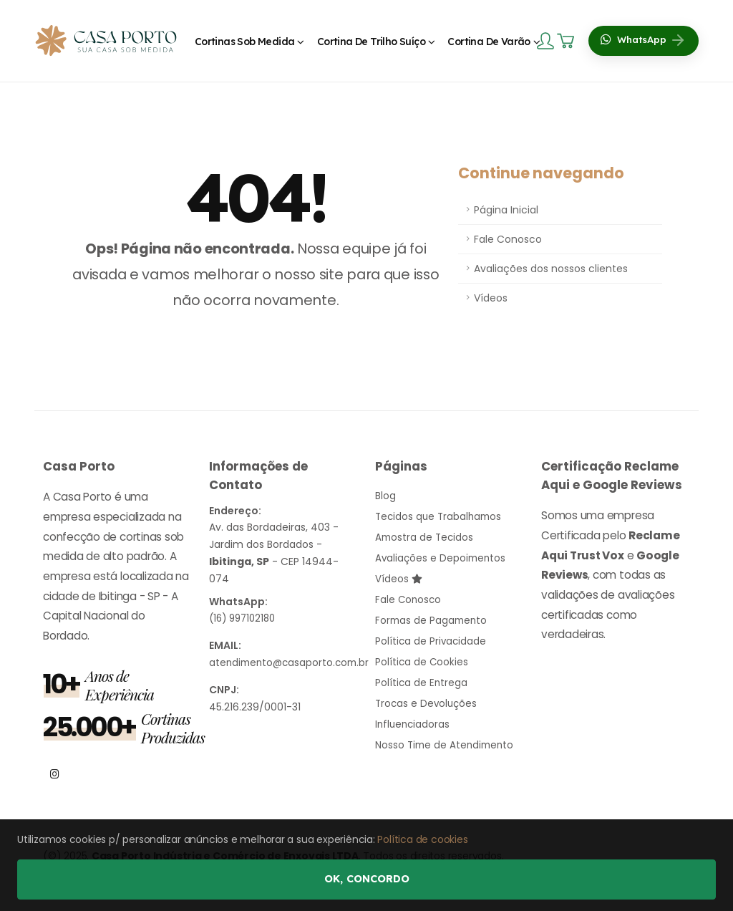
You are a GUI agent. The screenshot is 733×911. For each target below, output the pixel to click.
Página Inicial (506, 210)
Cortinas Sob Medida (245, 41)
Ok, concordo (366, 878)
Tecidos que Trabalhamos (440, 515)
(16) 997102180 (245, 618)
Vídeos (491, 298)
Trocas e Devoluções (427, 696)
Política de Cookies (422, 656)
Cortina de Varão (488, 41)
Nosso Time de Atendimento (446, 736)
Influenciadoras (413, 716)
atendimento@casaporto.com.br (292, 662)
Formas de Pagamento (432, 616)
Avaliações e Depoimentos (442, 556)
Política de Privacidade (431, 636)
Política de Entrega (422, 676)
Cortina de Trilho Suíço (371, 41)
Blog (385, 495)
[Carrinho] (567, 41)
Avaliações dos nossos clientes (551, 268)
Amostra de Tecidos (425, 536)
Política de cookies (422, 839)
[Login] (547, 40)
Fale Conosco (508, 239)
